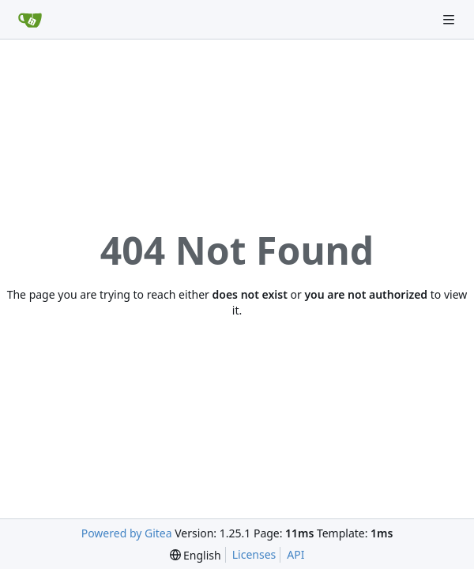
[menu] (195, 555)
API (295, 554)
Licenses (254, 554)
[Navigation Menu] (450, 19)
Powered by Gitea (126, 533)
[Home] (30, 20)
